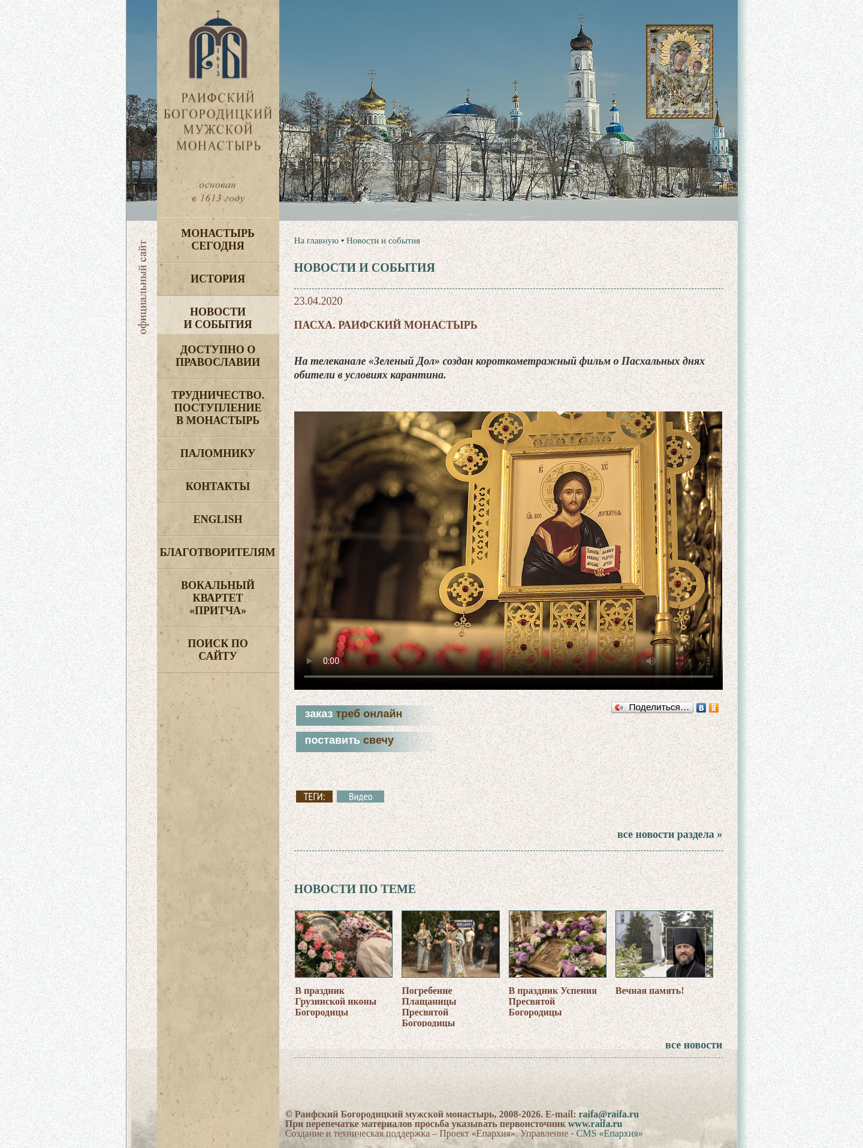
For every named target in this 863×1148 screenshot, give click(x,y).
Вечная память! (649, 990)
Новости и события (217, 318)
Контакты (218, 486)
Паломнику (217, 453)
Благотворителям (218, 552)
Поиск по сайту (218, 650)
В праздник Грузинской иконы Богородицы (335, 1001)
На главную (316, 240)
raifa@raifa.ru (608, 1114)
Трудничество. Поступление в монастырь (217, 407)
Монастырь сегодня (218, 239)
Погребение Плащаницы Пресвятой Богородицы (429, 1006)
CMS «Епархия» (610, 1133)
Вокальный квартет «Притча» (218, 598)
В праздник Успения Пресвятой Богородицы (553, 1001)
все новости (693, 1045)
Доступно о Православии (218, 356)
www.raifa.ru (595, 1124)
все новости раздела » (669, 834)
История (218, 279)
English (217, 519)
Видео (360, 797)
